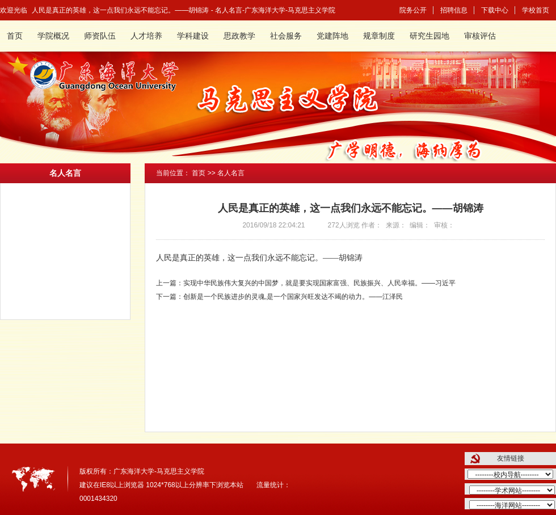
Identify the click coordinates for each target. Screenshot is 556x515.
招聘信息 (453, 10)
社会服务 (286, 36)
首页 (15, 36)
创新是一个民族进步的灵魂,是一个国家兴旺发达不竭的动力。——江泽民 (293, 297)
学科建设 (193, 36)
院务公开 (413, 10)
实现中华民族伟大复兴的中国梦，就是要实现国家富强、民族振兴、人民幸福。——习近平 (319, 283)
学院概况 (53, 36)
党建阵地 (332, 36)
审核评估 (480, 36)
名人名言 (231, 173)
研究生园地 (429, 36)
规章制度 (379, 36)
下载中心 (494, 10)
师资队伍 (100, 36)
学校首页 (535, 10)
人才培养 (146, 36)
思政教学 (239, 36)
